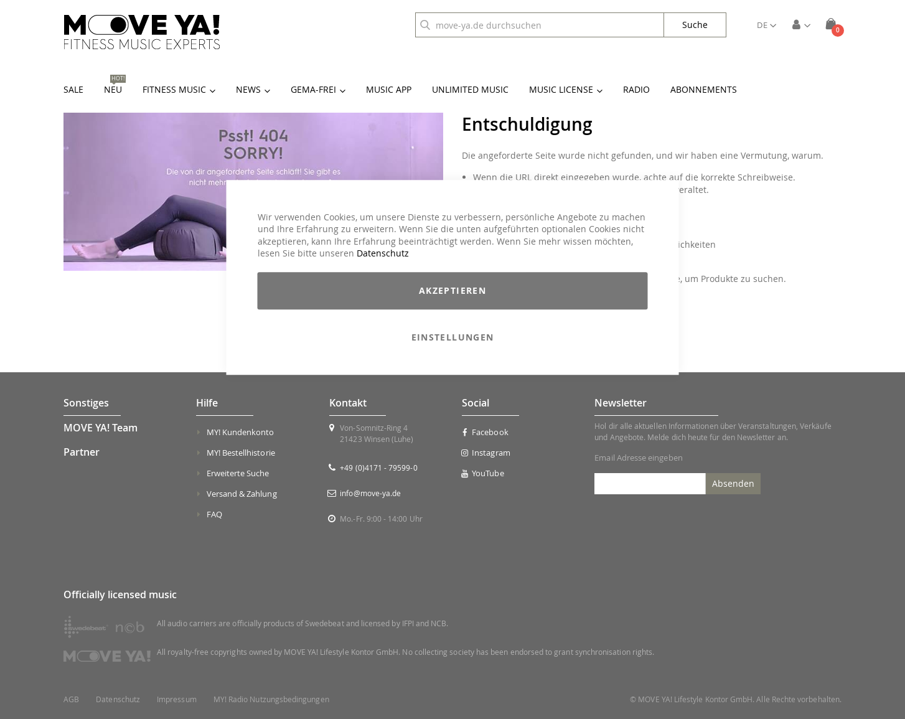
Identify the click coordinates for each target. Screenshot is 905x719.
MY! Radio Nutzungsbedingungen (271, 699)
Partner (81, 452)
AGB (71, 699)
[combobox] (539, 24)
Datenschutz (383, 254)
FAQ (214, 514)
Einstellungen (452, 337)
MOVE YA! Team (100, 428)
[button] (766, 24)
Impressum (177, 699)
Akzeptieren (452, 290)
